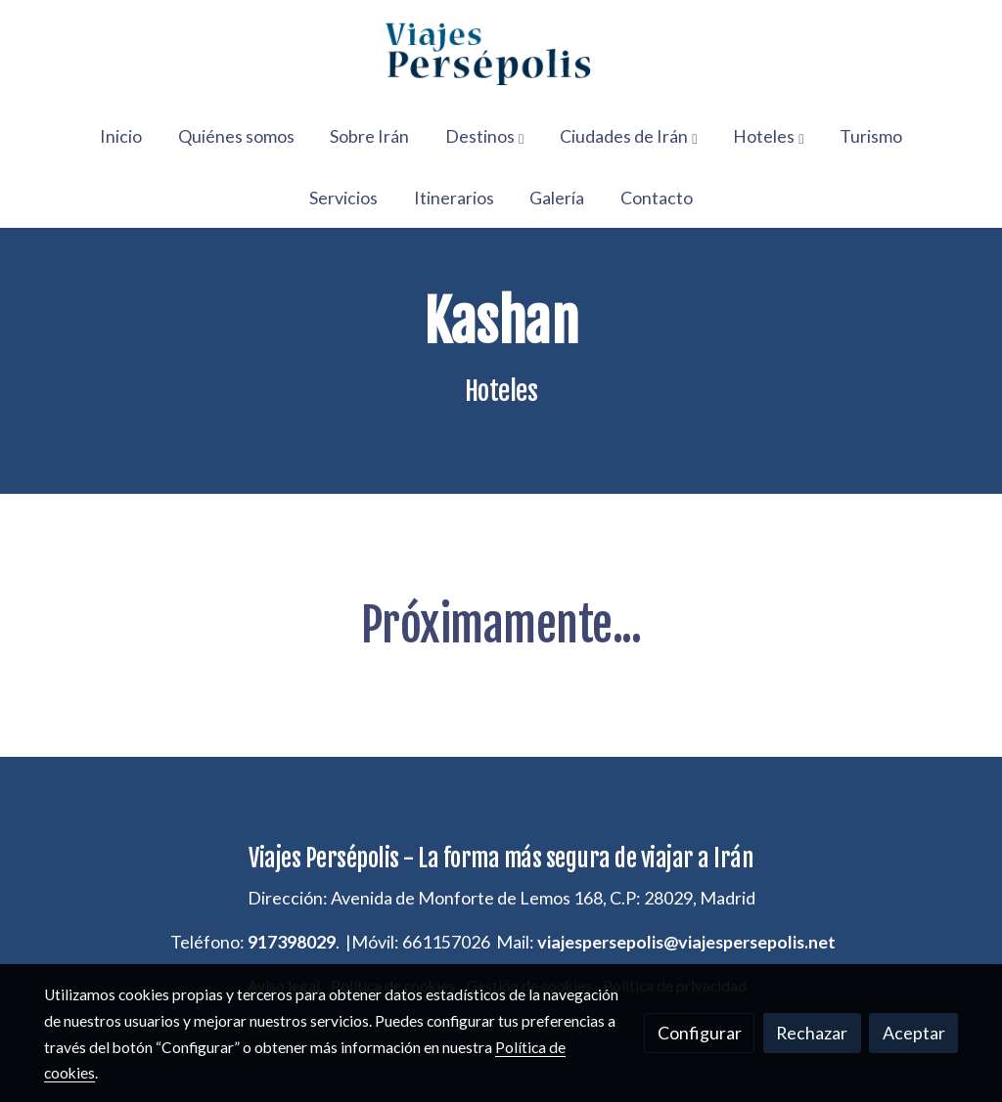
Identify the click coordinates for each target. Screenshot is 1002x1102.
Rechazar (811, 1032)
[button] (484, 136)
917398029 (292, 941)
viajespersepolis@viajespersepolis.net (686, 941)
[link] (501, 53)
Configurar (700, 1032)
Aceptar (914, 1032)
